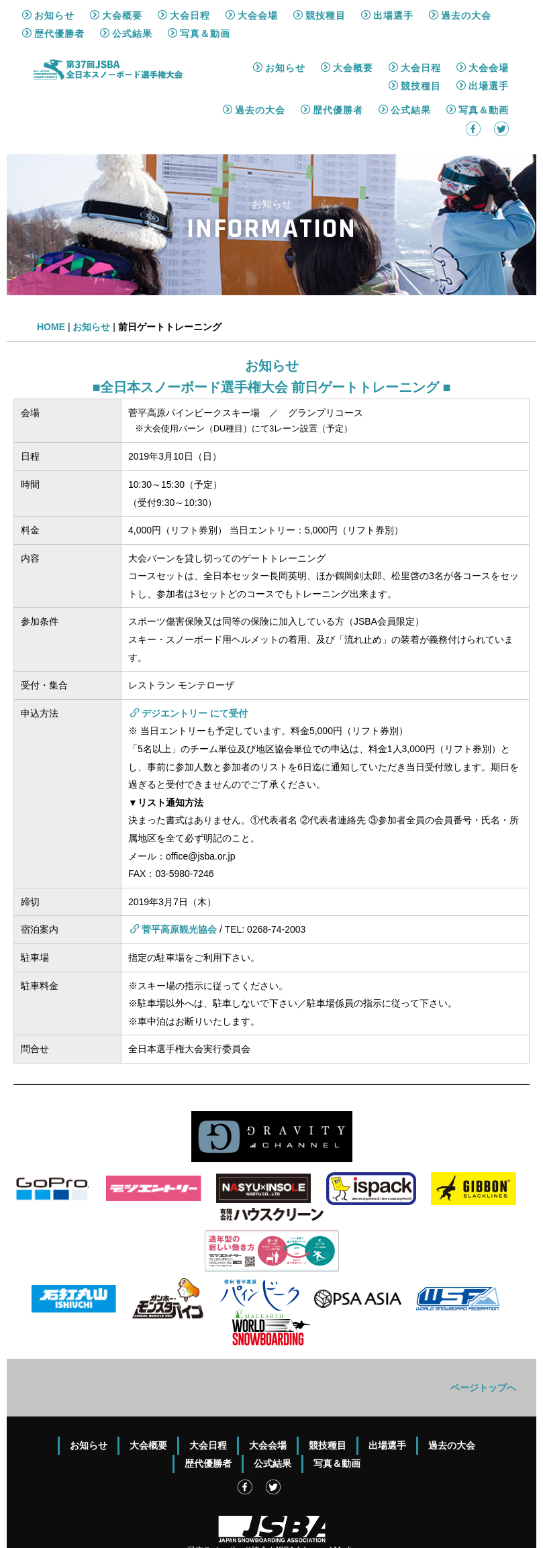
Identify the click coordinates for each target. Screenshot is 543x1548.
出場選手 (482, 43)
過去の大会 (254, 67)
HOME (51, 284)
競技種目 (415, 43)
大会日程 (415, 25)
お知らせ (279, 25)
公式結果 (405, 67)
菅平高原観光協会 (173, 887)
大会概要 (347, 25)
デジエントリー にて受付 (189, 671)
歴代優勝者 (332, 67)
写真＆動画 (477, 67)
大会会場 (482, 25)
